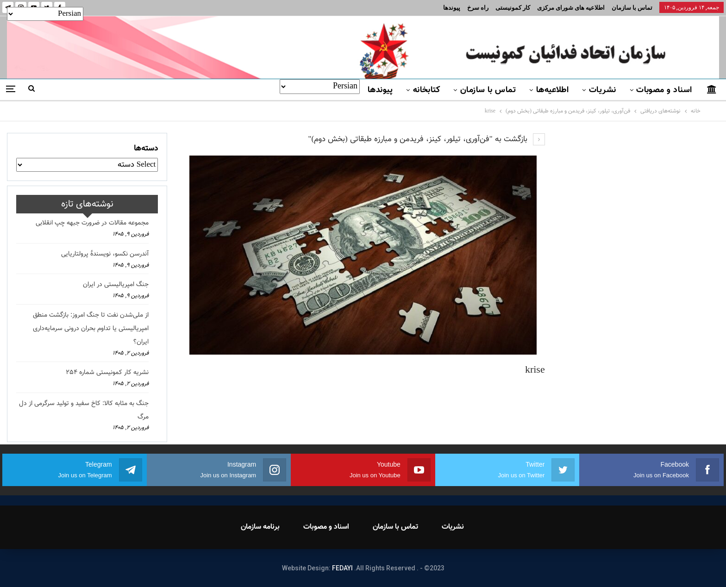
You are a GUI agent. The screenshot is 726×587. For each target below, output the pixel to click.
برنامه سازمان (260, 527)
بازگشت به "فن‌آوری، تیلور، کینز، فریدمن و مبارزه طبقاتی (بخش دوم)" (426, 139)
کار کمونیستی (512, 7)
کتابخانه (426, 90)
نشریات (602, 90)
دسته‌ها (146, 149)
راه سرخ (477, 7)
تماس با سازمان (632, 7)
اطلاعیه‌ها (552, 90)
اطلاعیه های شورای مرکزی (571, 7)
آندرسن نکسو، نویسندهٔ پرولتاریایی (105, 254)
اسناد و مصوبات (664, 90)
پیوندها (451, 7)
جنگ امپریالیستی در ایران (116, 285)
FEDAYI (342, 568)
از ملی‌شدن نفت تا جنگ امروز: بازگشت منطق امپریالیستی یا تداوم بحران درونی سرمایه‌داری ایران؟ (91, 328)
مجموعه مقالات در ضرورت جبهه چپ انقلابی (92, 223)
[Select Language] (320, 86)
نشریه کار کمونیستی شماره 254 (107, 373)
